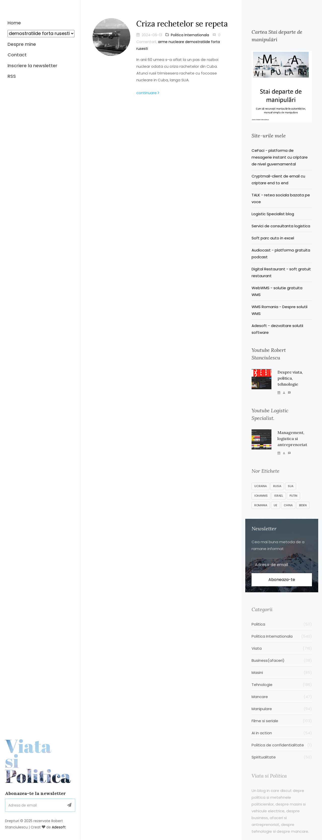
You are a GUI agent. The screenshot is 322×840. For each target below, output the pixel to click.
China (288, 510)
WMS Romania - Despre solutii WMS (279, 310)
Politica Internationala (187, 35)
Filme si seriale (282, 726)
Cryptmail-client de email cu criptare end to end (278, 179)
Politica (282, 630)
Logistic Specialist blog (273, 213)
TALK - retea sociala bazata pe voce (281, 198)
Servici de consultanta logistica (281, 226)
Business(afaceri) (282, 666)
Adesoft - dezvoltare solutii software (277, 329)
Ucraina (260, 491)
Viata (40, 711)
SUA (290, 491)
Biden (303, 510)
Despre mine (22, 44)
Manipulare (282, 714)
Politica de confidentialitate (282, 751)
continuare (147, 92)
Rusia (277, 491)
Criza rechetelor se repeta (182, 23)
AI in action (282, 739)
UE (275, 510)
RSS (12, 76)
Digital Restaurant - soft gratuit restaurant (281, 272)
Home (14, 23)
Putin (293, 501)
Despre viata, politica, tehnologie (290, 380)
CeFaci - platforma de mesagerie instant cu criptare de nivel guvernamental (280, 157)
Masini (282, 678)
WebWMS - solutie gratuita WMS (277, 291)
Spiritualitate (282, 763)
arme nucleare (171, 41)
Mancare (282, 702)
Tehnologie (282, 690)
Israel (278, 501)
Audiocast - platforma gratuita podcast (281, 253)
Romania (260, 510)
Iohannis (261, 501)
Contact (17, 55)
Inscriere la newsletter (32, 65)
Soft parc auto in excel (273, 238)
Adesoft (59, 778)
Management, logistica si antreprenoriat (292, 442)
